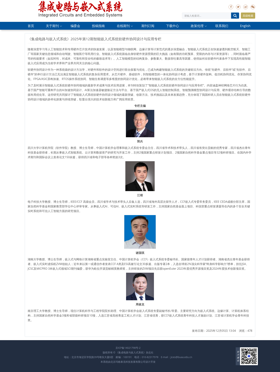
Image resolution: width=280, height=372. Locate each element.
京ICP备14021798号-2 (128, 347)
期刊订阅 (147, 26)
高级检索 (248, 15)
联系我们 (221, 26)
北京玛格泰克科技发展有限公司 (128, 361)
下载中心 (172, 26)
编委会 (75, 26)
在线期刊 (123, 26)
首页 (31, 26)
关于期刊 (52, 26)
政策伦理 (197, 26)
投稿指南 (98, 26)
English (245, 26)
